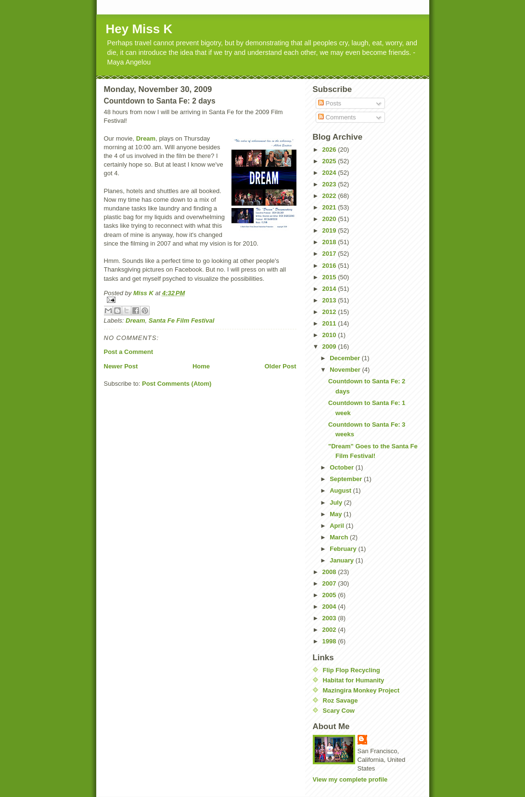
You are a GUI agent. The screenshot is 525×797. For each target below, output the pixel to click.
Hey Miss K (139, 29)
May (337, 514)
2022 (330, 195)
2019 (330, 230)
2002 (330, 629)
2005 (330, 595)
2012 (330, 311)
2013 (330, 300)
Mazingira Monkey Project (361, 690)
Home (201, 366)
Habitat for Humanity (353, 680)
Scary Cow (339, 710)
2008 (330, 571)
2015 (330, 277)
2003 (330, 618)
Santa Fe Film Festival (182, 320)
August (341, 490)
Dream (145, 138)
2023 (330, 184)
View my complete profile (350, 779)
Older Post (280, 366)
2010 (330, 335)
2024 (330, 172)
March (340, 537)
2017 (330, 253)
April (338, 525)
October (342, 467)
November (346, 369)
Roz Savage (340, 700)
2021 (330, 207)
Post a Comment (129, 351)
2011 (330, 323)
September (347, 479)
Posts (329, 103)
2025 (330, 161)
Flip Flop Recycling (351, 670)
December (345, 358)
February (344, 548)
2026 (330, 149)
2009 (330, 346)
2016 (330, 265)
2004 (330, 606)
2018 (330, 242)
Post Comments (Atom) (176, 383)
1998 (330, 641)
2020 (330, 218)
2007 (330, 583)
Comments (337, 117)
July (337, 502)
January (342, 560)
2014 (330, 288)
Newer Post (121, 366)
